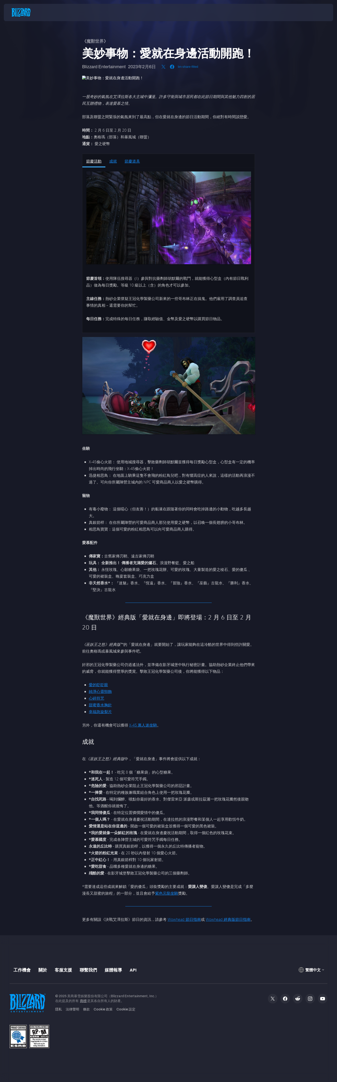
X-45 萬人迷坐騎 (143, 725)
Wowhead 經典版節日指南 (228, 919)
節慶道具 (132, 161)
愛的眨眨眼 (98, 684)
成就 (113, 161)
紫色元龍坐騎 (166, 893)
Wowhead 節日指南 (184, 919)
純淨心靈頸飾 (100, 691)
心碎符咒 (96, 698)
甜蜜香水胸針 (100, 705)
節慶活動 (94, 161)
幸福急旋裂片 (100, 711)
